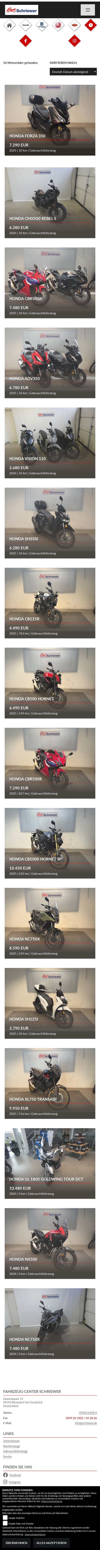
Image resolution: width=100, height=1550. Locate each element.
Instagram (12, 1482)
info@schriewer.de (86, 1423)
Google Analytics (17, 1518)
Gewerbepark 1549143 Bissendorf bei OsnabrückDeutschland (22, 1402)
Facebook (12, 1475)
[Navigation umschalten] (88, 10)
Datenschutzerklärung (52, 1501)
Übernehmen (16, 1543)
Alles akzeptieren (51, 1543)
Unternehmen (11, 1441)
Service (7, 1456)
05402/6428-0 (88, 1412)
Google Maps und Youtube (21, 1523)
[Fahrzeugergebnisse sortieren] (73, 71)
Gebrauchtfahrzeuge (15, 1451)
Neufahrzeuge (11, 1446)
